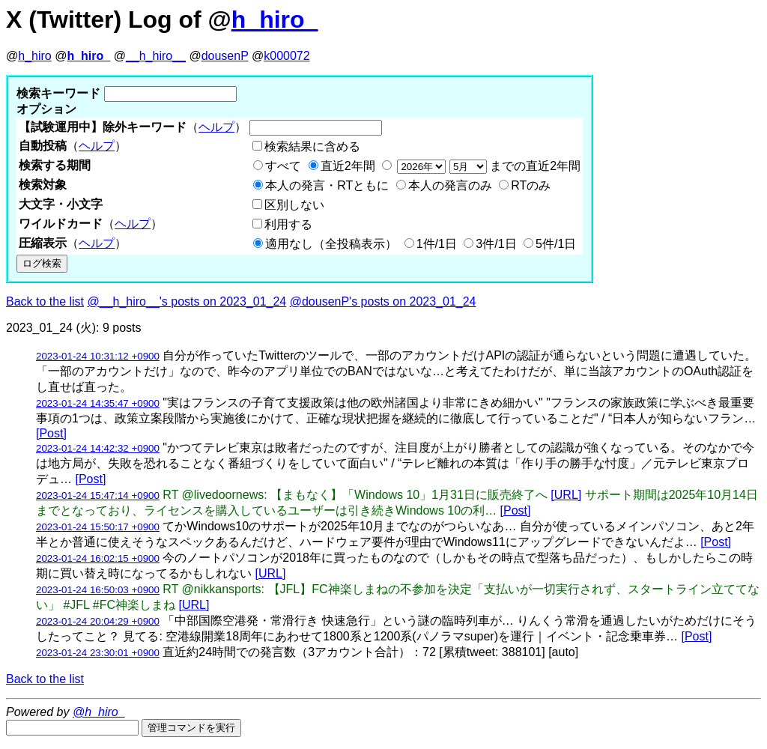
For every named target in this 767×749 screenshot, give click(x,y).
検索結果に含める (312, 146)
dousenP (225, 55)
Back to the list (45, 301)
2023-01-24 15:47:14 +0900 (98, 495)
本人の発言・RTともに (327, 185)
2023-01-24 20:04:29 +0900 (98, 621)
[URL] (566, 494)
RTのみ (531, 185)
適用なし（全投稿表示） (331, 243)
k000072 (286, 55)
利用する (288, 224)
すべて (283, 166)
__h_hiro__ (156, 55)
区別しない (294, 204)
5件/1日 (556, 243)
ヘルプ (216, 127)
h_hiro (34, 55)
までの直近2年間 (487, 166)
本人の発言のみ (450, 185)
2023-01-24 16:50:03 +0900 (98, 589)
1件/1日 (436, 243)
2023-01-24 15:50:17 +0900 (98, 527)
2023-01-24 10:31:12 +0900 (98, 356)
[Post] (51, 433)
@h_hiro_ (99, 712)
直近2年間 (348, 166)
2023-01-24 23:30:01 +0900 (98, 652)
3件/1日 (496, 243)
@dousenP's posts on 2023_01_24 (383, 301)
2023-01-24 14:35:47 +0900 (98, 403)
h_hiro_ (274, 19)
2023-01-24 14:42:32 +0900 (98, 448)
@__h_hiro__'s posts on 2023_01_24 (187, 301)
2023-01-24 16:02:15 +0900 (98, 558)
